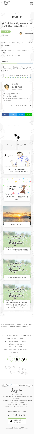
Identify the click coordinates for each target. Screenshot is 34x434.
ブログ (21, 352)
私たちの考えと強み (14, 335)
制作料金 (23, 341)
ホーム (4, 335)
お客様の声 (26, 335)
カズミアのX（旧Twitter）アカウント (16, 75)
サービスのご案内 (11, 338)
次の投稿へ (25, 124)
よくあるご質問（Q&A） (10, 349)
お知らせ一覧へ (17, 124)
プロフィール (8, 105)
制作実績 (21, 338)
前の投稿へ (9, 124)
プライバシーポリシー (13, 427)
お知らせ (6, 31)
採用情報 (19, 344)
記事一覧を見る (22, 105)
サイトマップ (24, 427)
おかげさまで (23, 349)
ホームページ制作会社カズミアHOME (11, 324)
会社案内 (11, 344)
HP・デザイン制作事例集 (11, 341)
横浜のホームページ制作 (15, 346)
